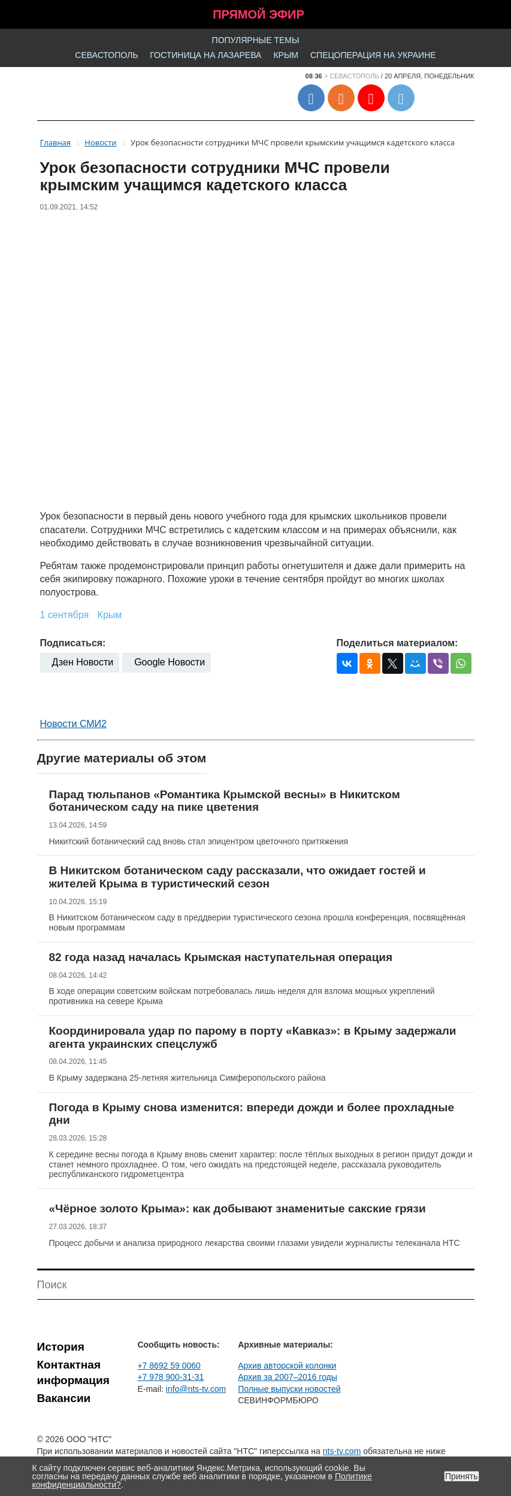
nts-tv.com (342, 1451)
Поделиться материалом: (397, 643)
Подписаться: (73, 643)
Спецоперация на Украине (373, 55)
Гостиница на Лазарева (205, 55)
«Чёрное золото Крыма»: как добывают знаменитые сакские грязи (237, 1208)
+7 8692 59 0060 (169, 1365)
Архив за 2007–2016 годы (287, 1377)
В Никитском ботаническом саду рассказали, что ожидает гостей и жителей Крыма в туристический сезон (237, 877)
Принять (461, 1476)
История (60, 1346)
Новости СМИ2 (73, 724)
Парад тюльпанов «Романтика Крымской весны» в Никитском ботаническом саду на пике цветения (224, 801)
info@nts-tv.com (196, 1389)
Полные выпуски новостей (289, 1389)
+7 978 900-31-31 (170, 1377)
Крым (285, 55)
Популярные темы (256, 40)
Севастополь (106, 55)
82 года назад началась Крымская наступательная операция (221, 957)
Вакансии (64, 1398)
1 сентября (64, 615)
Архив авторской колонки (287, 1365)
